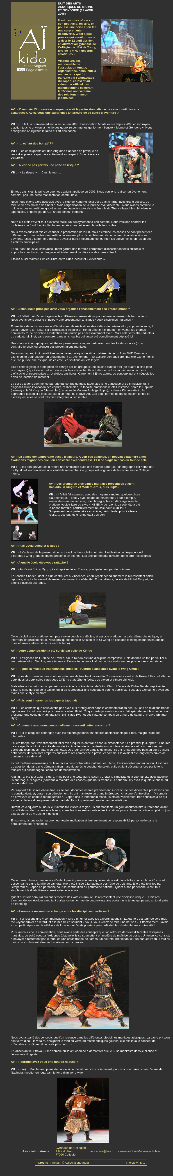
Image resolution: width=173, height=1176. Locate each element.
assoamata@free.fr (101, 1151)
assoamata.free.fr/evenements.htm (139, 1151)
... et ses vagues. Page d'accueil (33, 66)
